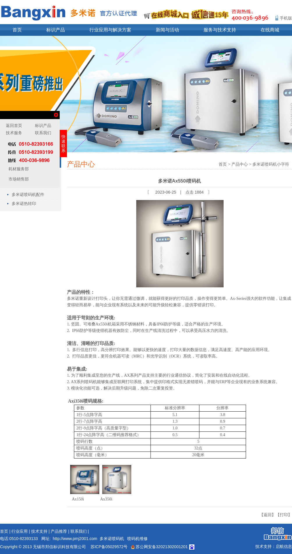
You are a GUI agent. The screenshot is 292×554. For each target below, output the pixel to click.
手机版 (286, 18)
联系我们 (78, 531)
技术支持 (39, 531)
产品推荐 (59, 531)
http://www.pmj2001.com (75, 538)
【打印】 (284, 514)
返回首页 (14, 125)
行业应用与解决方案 (110, 29)
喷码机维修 (137, 538)
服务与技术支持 (219, 29)
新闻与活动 (167, 29)
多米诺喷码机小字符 (270, 164)
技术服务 (14, 132)
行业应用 (19, 531)
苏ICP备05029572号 (109, 546)
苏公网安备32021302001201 (159, 546)
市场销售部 (18, 179)
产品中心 (239, 164)
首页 (17, 29)
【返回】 (267, 514)
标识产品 (55, 29)
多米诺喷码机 (112, 538)
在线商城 (270, 29)
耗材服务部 (18, 169)
